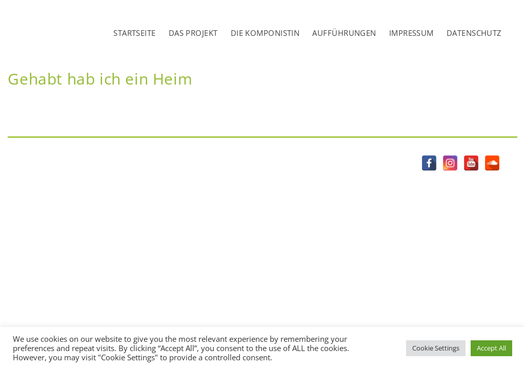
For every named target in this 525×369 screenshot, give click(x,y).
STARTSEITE (134, 33)
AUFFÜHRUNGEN (344, 33)
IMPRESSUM (411, 33)
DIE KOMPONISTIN (265, 33)
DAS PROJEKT (193, 33)
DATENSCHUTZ (474, 33)
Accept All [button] (491, 348)
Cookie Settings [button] (435, 348)
